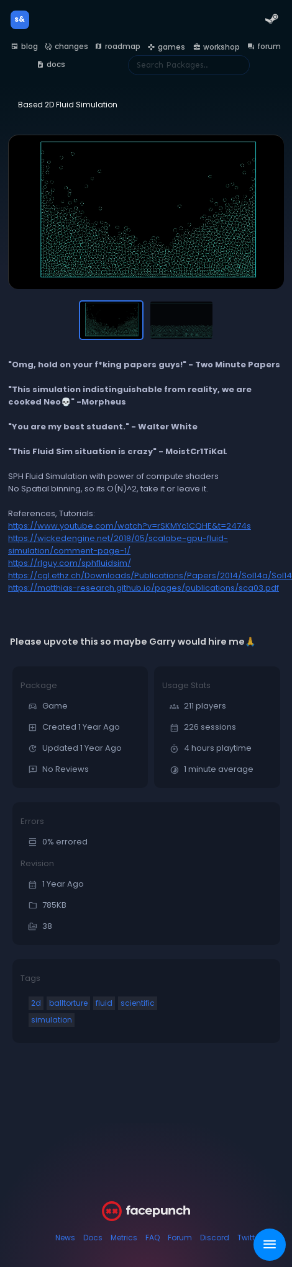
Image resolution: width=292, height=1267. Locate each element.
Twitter (249, 1237)
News (65, 1237)
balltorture (68, 1003)
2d (36, 1003)
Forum (180, 1237)
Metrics (124, 1237)
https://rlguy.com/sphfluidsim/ (69, 563)
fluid (104, 1003)
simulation (51, 1019)
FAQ (152, 1237)
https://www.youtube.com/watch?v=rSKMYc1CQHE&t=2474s (129, 526)
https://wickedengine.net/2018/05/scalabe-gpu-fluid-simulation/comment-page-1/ (118, 544)
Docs (93, 1237)
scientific (138, 1003)
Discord (214, 1237)
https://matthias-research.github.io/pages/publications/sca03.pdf (143, 588)
